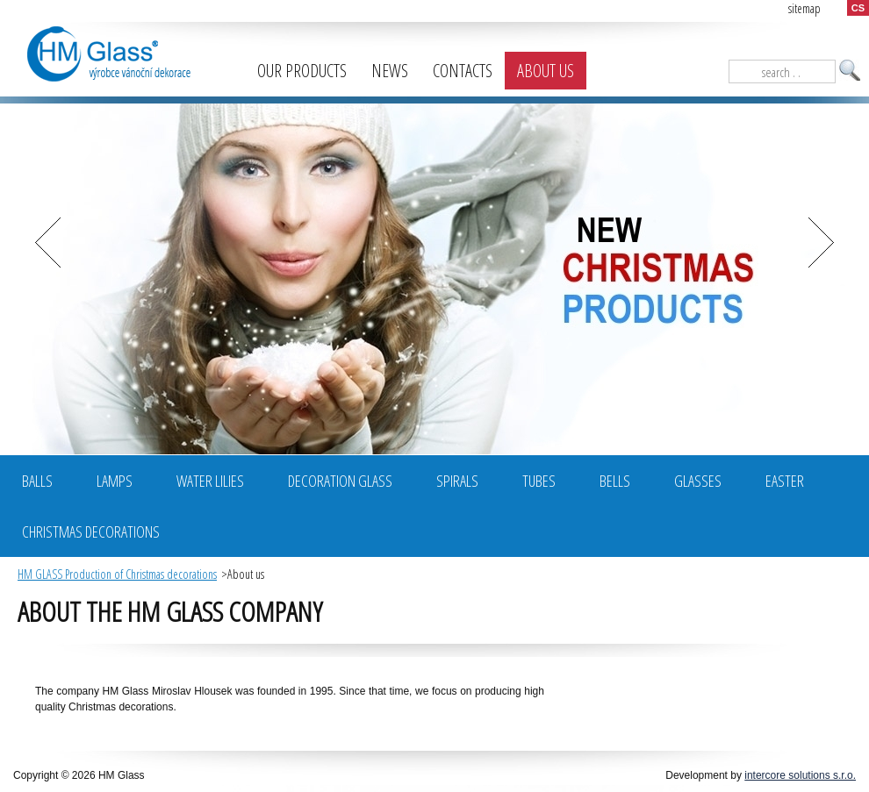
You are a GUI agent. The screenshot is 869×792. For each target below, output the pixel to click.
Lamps (115, 480)
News (389, 70)
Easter (784, 480)
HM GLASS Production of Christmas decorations (117, 574)
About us (545, 70)
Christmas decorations (91, 531)
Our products (302, 70)
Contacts (462, 70)
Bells (615, 480)
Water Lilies (210, 480)
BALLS (37, 480)
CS (858, 8)
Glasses (698, 480)
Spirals (457, 480)
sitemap (804, 8)
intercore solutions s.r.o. (800, 775)
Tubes (539, 480)
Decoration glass (340, 480)
